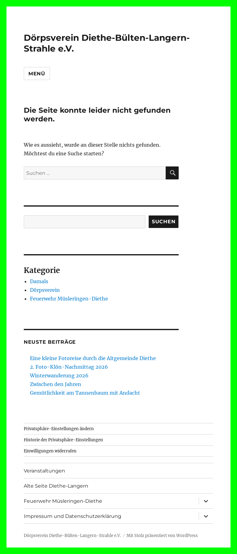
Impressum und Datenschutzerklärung (72, 516)
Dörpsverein (45, 290)
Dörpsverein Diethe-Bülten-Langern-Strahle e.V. (72, 535)
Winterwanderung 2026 (59, 375)
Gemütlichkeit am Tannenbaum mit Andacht (85, 393)
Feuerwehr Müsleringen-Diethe (69, 299)
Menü (36, 74)
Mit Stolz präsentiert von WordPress (162, 535)
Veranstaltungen (44, 471)
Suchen (164, 222)
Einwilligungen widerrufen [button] (50, 451)
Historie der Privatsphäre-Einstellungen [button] (63, 440)
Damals (39, 281)
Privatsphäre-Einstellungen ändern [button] (59, 428)
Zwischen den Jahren (55, 384)
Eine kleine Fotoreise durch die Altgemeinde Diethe (93, 358)
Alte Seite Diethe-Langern (56, 486)
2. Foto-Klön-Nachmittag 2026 (69, 367)
